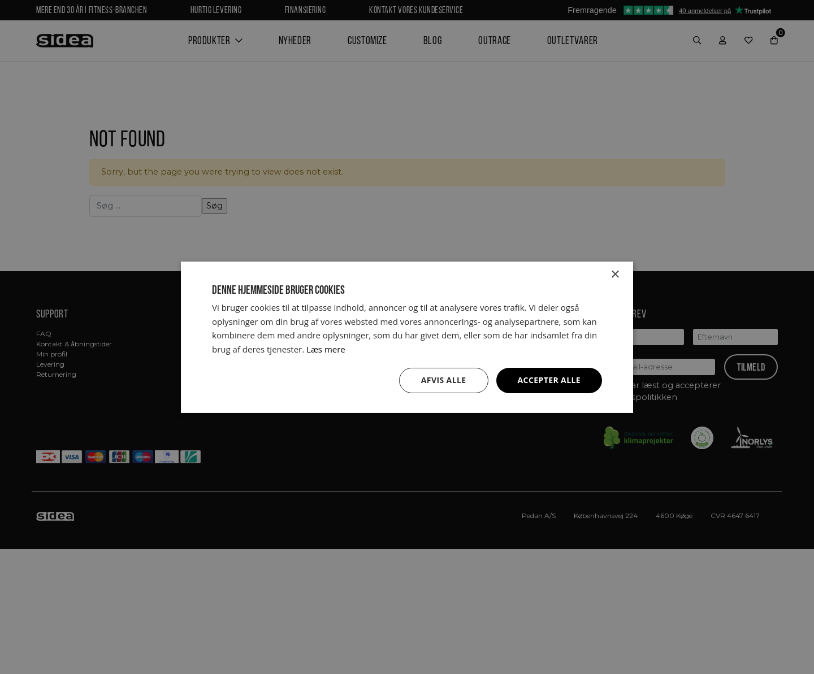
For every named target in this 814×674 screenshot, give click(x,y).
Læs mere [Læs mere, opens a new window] (325, 349)
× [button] (614, 274)
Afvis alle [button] (443, 380)
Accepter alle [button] (549, 380)
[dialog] (407, 337)
